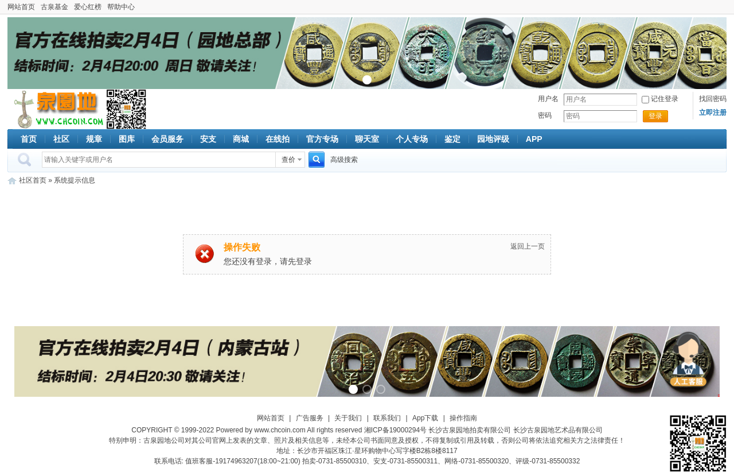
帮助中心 (121, 7)
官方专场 (322, 139)
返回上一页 (527, 246)
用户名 (548, 99)
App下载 (425, 418)
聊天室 (367, 139)
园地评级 (493, 139)
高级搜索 (344, 160)
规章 (94, 139)
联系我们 (387, 418)
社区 (61, 139)
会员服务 (167, 139)
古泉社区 (56, 109)
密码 (545, 115)
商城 (241, 139)
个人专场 (412, 139)
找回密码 (713, 99)
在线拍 (278, 139)
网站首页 (21, 7)
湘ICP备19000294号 (395, 430)
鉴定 (452, 139)
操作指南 (463, 418)
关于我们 (348, 418)
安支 (208, 139)
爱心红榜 (87, 7)
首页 (29, 139)
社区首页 (32, 180)
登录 (655, 116)
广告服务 (309, 418)
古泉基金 (54, 7)
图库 (127, 139)
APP (534, 139)
